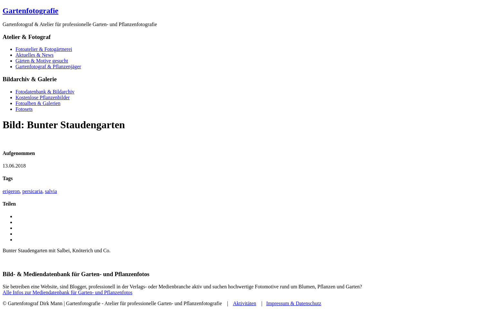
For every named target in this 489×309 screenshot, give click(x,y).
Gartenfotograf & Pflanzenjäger (48, 66)
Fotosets (24, 109)
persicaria (32, 191)
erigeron (11, 191)
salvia (51, 191)
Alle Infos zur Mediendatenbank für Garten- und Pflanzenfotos (67, 292)
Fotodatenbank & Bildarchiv (44, 91)
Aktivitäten (244, 303)
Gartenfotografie (30, 10)
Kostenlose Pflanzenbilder (42, 97)
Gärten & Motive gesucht (41, 60)
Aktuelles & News (34, 55)
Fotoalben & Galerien (38, 103)
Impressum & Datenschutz (293, 303)
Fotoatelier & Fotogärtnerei (43, 49)
